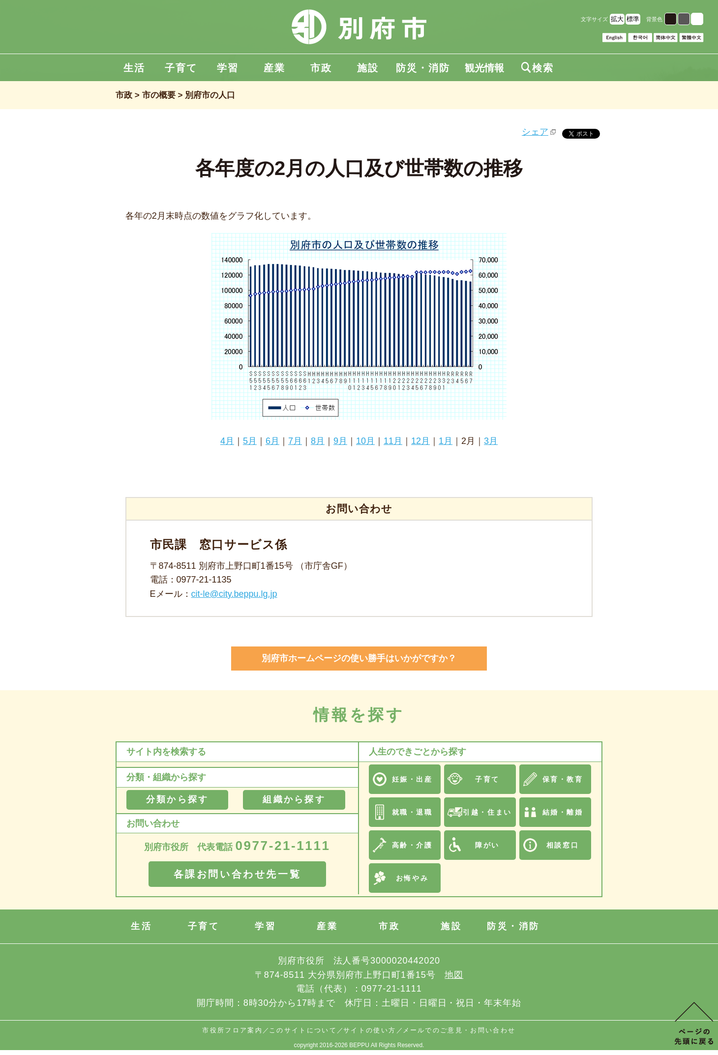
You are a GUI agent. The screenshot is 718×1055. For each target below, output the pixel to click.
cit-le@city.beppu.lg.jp (234, 594)
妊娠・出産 (412, 779)
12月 (420, 441)
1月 (445, 441)
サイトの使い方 (369, 1030)
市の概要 (159, 95)
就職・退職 (412, 812)
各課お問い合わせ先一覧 (237, 874)
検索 (537, 67)
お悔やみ (412, 878)
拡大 (617, 19)
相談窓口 (562, 845)
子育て (181, 67)
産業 (274, 67)
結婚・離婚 (562, 812)
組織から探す (294, 799)
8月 (318, 441)
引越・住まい (487, 812)
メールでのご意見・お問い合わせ (459, 1030)
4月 (227, 441)
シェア (535, 132)
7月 (295, 441)
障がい (487, 845)
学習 (228, 67)
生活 (134, 67)
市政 (321, 67)
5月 (250, 441)
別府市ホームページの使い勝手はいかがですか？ (359, 658)
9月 (340, 441)
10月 (365, 441)
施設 (368, 67)
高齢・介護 (412, 845)
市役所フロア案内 (232, 1030)
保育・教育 (562, 779)
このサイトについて (303, 1030)
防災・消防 (423, 67)
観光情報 (484, 67)
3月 (491, 441)
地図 (454, 975)
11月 (393, 441)
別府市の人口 (210, 95)
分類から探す (177, 799)
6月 (272, 441)
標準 (633, 19)
